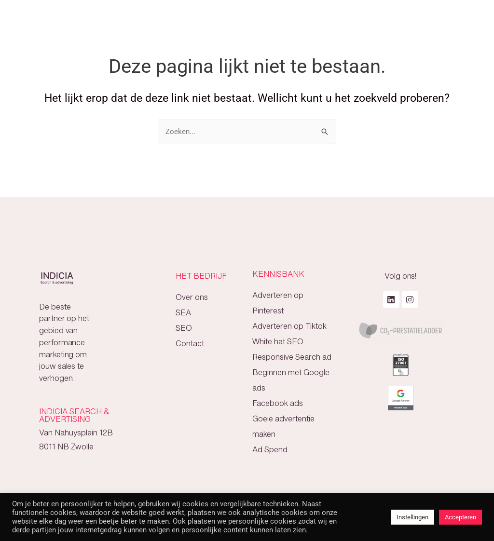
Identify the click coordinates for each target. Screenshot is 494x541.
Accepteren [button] (460, 517)
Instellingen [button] (412, 517)
